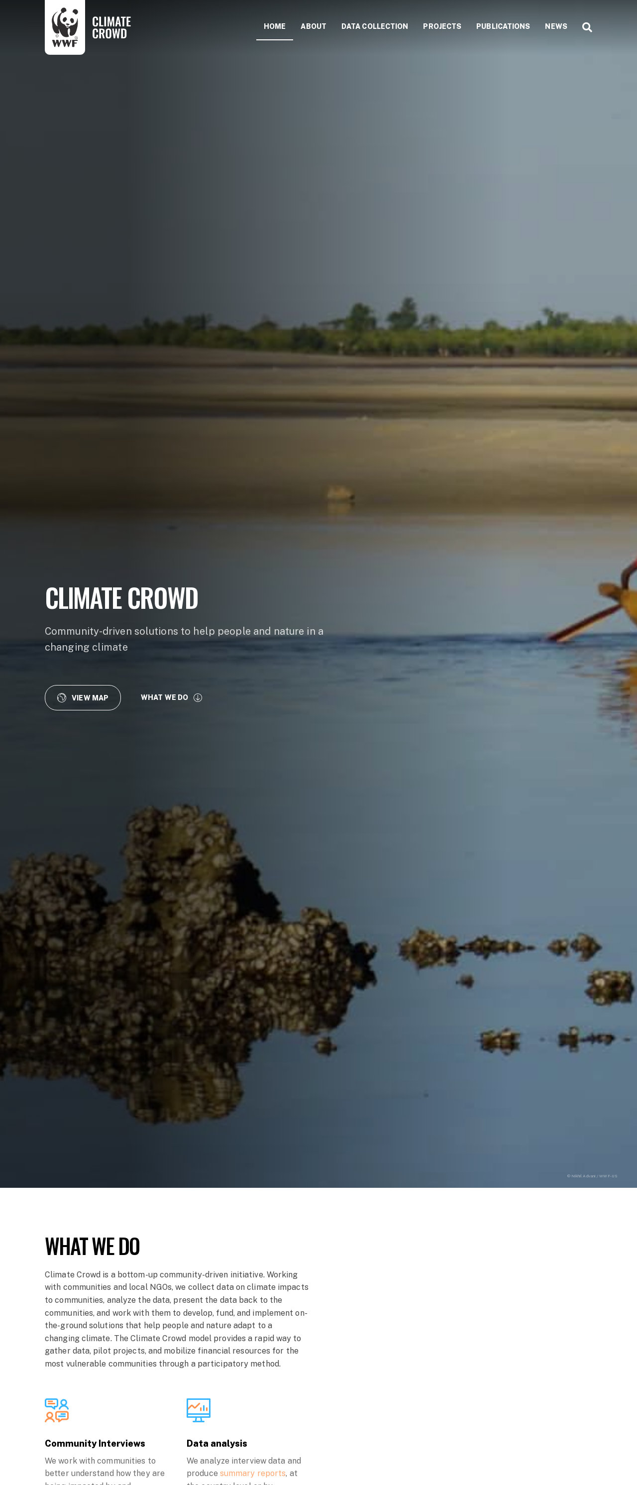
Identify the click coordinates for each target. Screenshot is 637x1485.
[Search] (583, 27)
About (313, 26)
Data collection (375, 26)
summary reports (253, 1473)
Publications (503, 26)
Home (275, 26)
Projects (442, 26)
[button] (83, 697)
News (556, 26)
